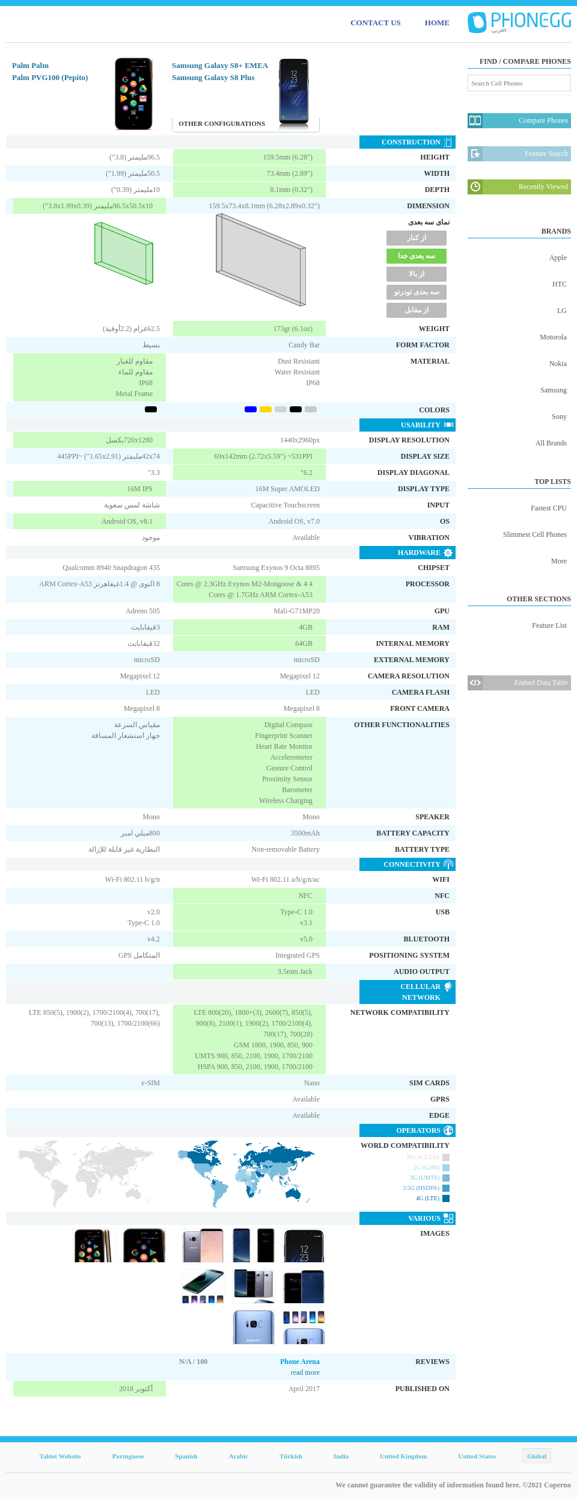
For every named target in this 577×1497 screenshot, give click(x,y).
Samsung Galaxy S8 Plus (213, 77)
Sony (559, 416)
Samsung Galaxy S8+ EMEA (220, 65)
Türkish (290, 1456)
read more (305, 1372)
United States (477, 1456)
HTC (559, 284)
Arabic (238, 1456)
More (559, 561)
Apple (558, 257)
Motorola (553, 337)
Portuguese (128, 1456)
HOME (437, 22)
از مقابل (417, 310)
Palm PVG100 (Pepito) (50, 77)
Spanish (186, 1456)
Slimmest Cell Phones (535, 534)
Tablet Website (60, 1456)
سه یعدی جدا (416, 256)
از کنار (416, 238)
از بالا (416, 274)
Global (536, 1456)
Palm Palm (30, 65)
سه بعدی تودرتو (416, 292)
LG (562, 310)
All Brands (551, 443)
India (341, 1456)
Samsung (553, 390)
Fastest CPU (549, 508)
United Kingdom (403, 1456)
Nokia (558, 363)
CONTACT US (375, 22)
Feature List (549, 625)
